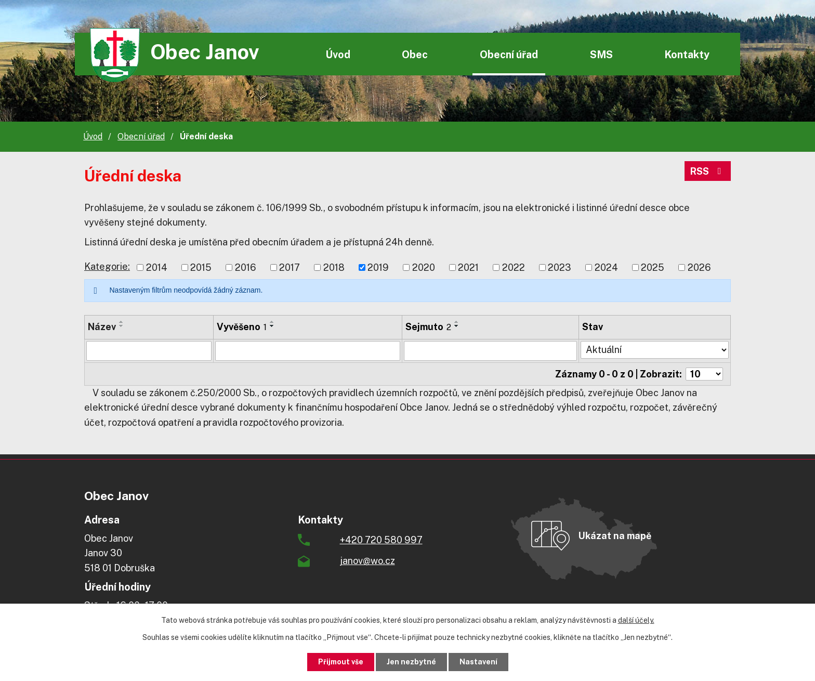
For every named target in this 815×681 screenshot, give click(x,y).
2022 (513, 267)
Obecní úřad (509, 54)
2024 (606, 267)
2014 (156, 267)
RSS (708, 171)
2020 (423, 267)
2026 (699, 267)
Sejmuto (428, 326)
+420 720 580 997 (381, 539)
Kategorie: (107, 266)
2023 (559, 267)
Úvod (337, 54)
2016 (245, 267)
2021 (468, 267)
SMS (601, 54)
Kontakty (686, 54)
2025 (652, 267)
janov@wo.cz (367, 560)
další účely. (636, 620)
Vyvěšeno (242, 326)
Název (102, 326)
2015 (201, 267)
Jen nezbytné (411, 662)
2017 (289, 267)
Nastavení (478, 662)
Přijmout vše (340, 662)
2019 (378, 267)
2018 (334, 267)
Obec (415, 54)
